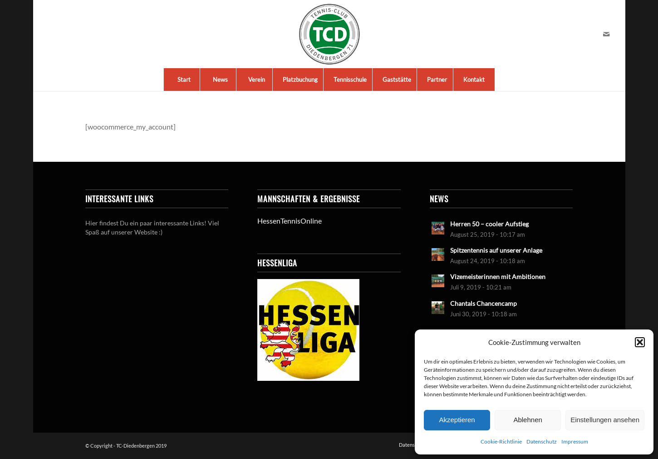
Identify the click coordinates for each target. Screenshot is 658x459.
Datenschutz (541, 441)
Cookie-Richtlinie (501, 441)
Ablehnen (527, 420)
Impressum (574, 441)
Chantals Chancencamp (483, 303)
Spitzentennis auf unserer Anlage (496, 250)
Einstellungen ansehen (604, 420)
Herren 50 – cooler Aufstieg (489, 224)
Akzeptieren (457, 420)
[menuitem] (183, 79)
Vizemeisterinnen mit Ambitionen (497, 276)
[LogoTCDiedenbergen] (329, 34)
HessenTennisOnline (289, 220)
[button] (639, 342)
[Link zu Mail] (606, 34)
